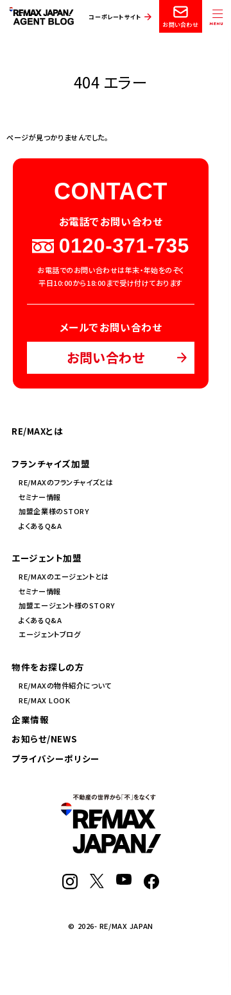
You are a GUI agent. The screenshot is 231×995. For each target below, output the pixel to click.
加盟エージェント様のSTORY (67, 605)
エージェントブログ (49, 634)
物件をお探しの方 (48, 666)
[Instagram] (70, 886)
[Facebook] (151, 886)
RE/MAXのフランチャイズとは (66, 482)
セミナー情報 (39, 497)
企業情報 (30, 719)
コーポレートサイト (115, 17)
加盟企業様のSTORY (54, 511)
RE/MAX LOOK (44, 700)
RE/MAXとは (38, 430)
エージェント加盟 (47, 557)
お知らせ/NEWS (44, 738)
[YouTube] (124, 881)
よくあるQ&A (40, 526)
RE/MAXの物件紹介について (65, 685)
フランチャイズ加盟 (51, 463)
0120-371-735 (110, 246)
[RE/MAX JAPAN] (111, 850)
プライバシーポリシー (56, 758)
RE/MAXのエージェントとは (63, 576)
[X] (97, 885)
